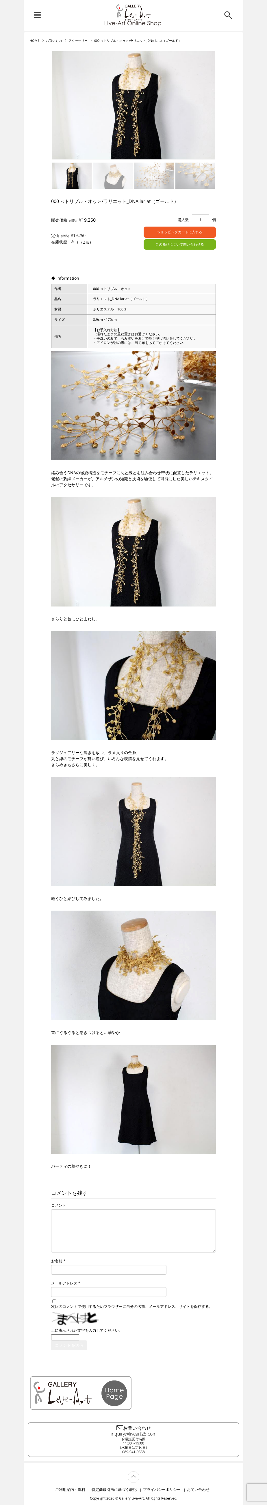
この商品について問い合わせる (179, 244)
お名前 (56, 1261)
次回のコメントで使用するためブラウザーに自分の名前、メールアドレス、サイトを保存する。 (132, 1306)
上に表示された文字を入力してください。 (87, 1330)
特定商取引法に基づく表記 (114, 1489)
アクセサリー (78, 41)
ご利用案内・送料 (70, 1489)
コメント (58, 1205)
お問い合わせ (198, 1489)
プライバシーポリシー (162, 1489)
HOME (34, 41)
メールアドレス (64, 1283)
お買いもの (54, 41)
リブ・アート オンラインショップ (133, 12)
